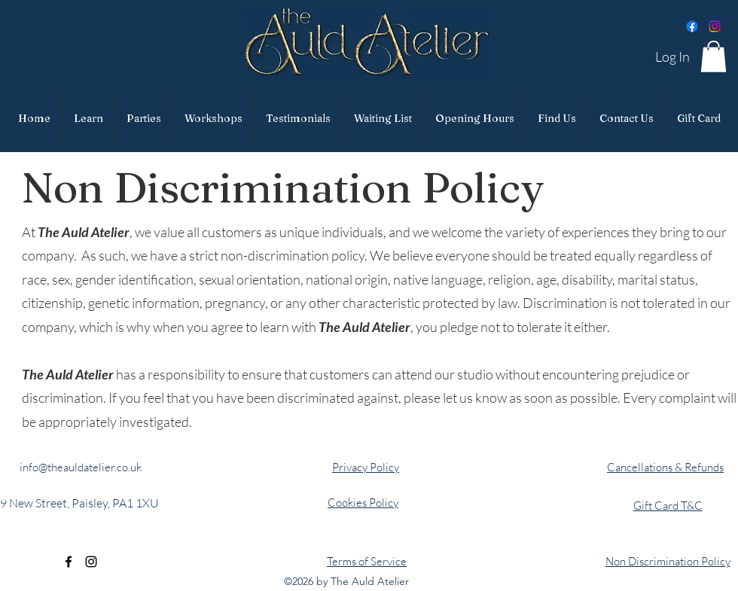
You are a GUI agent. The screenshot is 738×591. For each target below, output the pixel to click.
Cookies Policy (363, 502)
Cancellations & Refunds (665, 467)
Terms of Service (367, 561)
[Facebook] (692, 26)
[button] (713, 56)
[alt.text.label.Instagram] (91, 561)
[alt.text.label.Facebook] (68, 561)
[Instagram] (714, 26)
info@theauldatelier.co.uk (81, 467)
